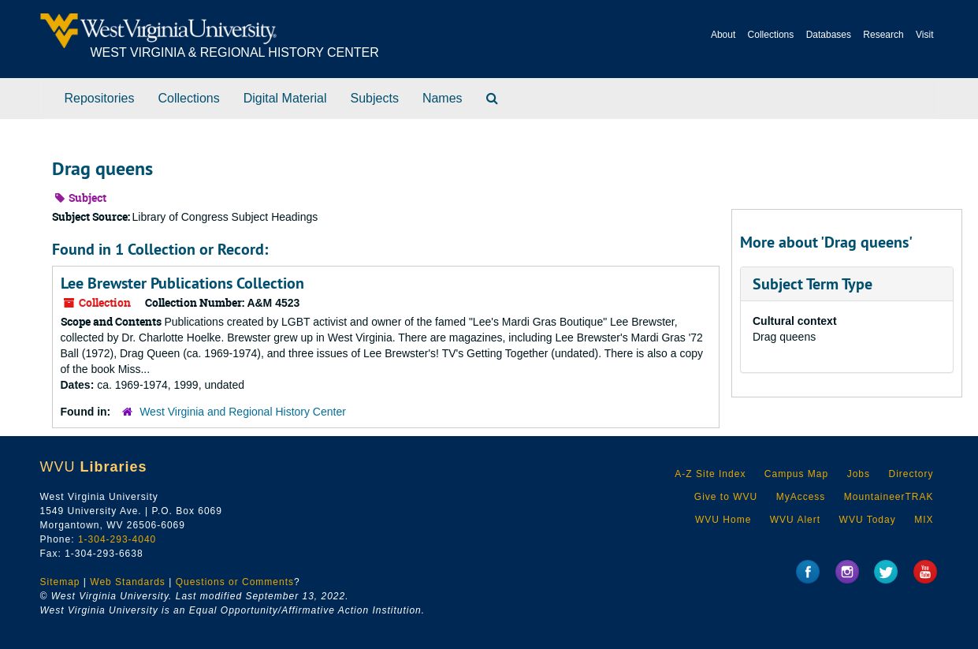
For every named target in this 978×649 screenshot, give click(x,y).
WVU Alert (795, 519)
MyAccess (801, 496)
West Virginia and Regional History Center (242, 411)
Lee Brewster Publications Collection (182, 283)
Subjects (375, 98)
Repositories (100, 98)
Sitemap (60, 581)
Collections (771, 34)
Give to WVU (725, 496)
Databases (828, 34)
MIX (923, 519)
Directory (910, 473)
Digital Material (285, 98)
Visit (924, 34)
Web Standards (127, 581)
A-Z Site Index (710, 473)
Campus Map (796, 473)
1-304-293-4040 (117, 539)
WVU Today (867, 519)
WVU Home (723, 519)
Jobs (858, 473)
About (723, 34)
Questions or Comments (235, 581)
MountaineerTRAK (889, 496)
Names (442, 98)
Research (883, 34)
